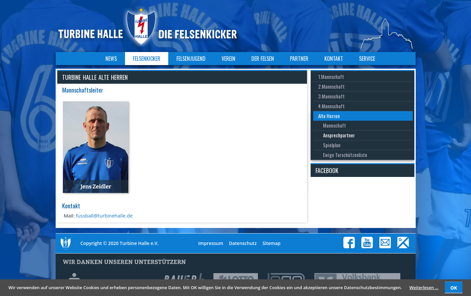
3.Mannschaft (331, 96)
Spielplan (331, 144)
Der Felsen (262, 58)
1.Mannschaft (331, 76)
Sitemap (272, 243)
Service (367, 58)
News (111, 58)
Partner (299, 58)
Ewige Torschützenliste (345, 154)
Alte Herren (329, 115)
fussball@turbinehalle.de (104, 215)
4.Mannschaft (331, 106)
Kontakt (333, 58)
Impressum (210, 243)
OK (453, 288)
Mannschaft (334, 125)
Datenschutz (243, 243)
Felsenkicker (146, 58)
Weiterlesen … (424, 287)
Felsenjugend (191, 58)
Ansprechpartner (339, 135)
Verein (228, 58)
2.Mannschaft (331, 86)
